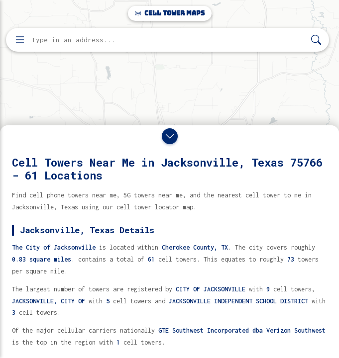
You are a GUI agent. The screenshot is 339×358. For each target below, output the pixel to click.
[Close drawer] (170, 136)
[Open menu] (20, 40)
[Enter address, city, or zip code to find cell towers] (168, 40)
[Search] (316, 40)
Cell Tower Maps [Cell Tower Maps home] (170, 13)
